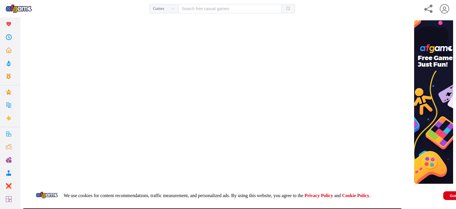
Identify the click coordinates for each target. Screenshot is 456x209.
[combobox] (222, 8)
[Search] (288, 8)
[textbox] (230, 8)
